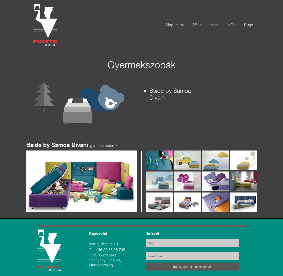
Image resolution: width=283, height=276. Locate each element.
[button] (159, 160)
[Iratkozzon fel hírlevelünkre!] (192, 267)
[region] (128, 144)
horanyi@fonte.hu (103, 244)
